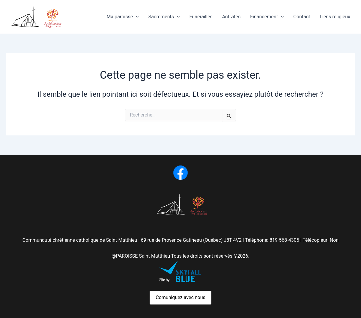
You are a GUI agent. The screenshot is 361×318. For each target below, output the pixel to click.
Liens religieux (335, 17)
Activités (231, 17)
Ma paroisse (123, 17)
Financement (267, 17)
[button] (136, 17)
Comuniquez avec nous (180, 297)
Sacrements (164, 17)
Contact (301, 17)
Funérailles (201, 17)
